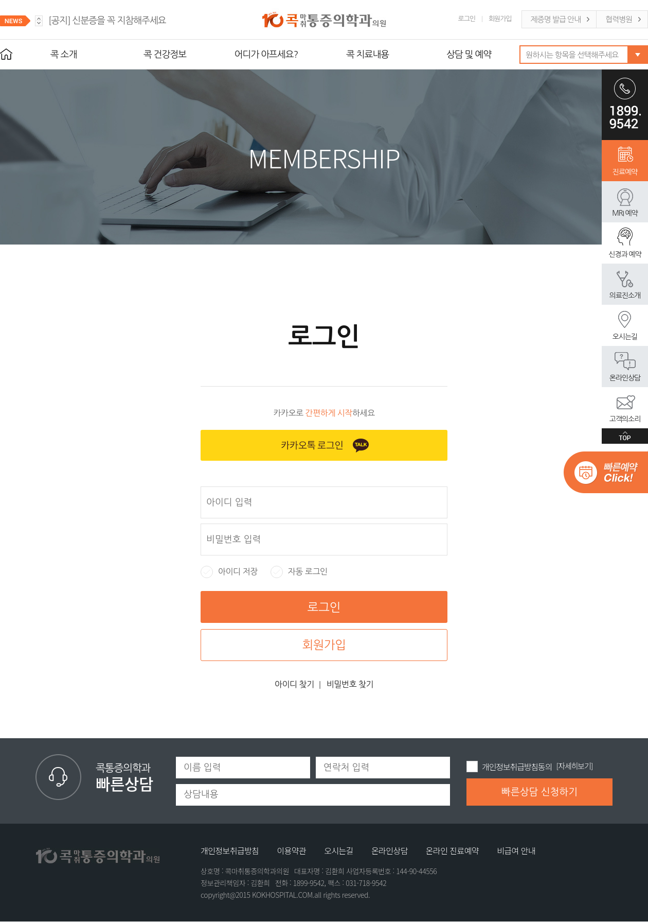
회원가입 (500, 18)
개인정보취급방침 (230, 850)
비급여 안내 (516, 850)
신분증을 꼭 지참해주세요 (107, 20)
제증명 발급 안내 (556, 19)
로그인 (466, 18)
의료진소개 (624, 295)
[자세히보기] (574, 765)
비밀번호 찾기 (350, 684)
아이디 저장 (229, 572)
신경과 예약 (624, 254)
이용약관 (291, 850)
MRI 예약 (624, 213)
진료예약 (625, 172)
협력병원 (618, 19)
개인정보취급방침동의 (517, 766)
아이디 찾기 (294, 684)
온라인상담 (624, 377)
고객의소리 (624, 419)
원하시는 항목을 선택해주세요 (572, 55)
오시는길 (625, 336)
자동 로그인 (299, 572)
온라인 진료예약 (452, 850)
